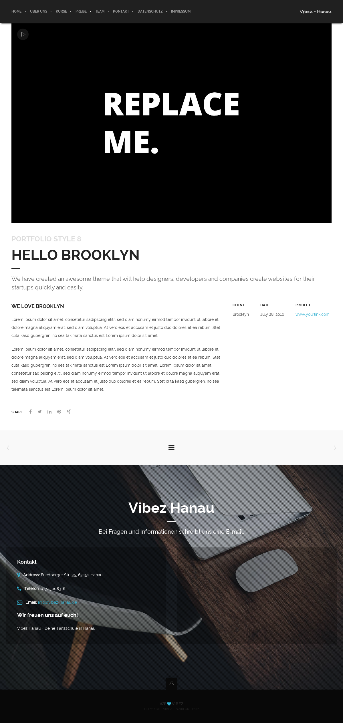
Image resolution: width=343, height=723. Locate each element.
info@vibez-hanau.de (57, 602)
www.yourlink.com (313, 314)
